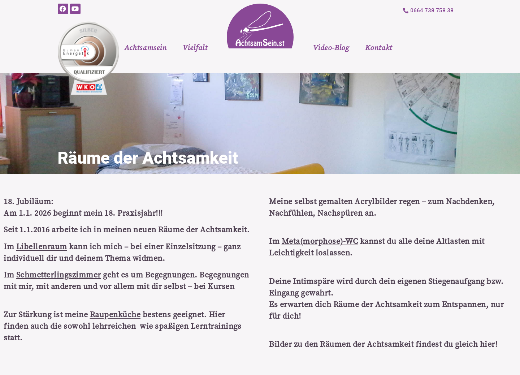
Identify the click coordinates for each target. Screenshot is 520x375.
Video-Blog (331, 48)
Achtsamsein (145, 48)
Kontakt (378, 48)
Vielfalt (195, 48)
